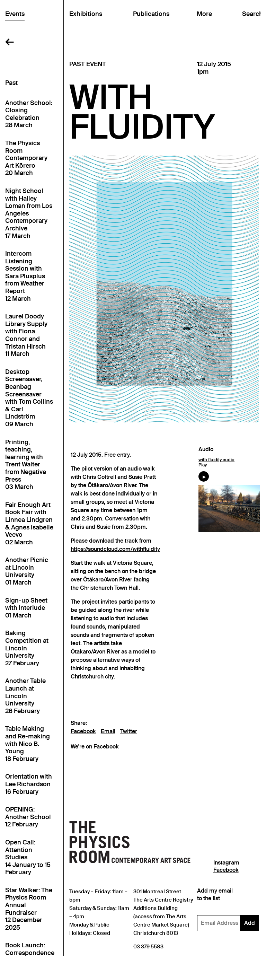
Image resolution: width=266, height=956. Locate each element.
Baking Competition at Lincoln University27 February (26, 648)
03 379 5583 (148, 946)
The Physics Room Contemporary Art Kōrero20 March (26, 158)
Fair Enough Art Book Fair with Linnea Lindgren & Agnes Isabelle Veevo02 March (29, 523)
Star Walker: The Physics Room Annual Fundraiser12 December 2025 (28, 909)
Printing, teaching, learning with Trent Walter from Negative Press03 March (25, 465)
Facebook (83, 731)
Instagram (226, 862)
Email (108, 731)
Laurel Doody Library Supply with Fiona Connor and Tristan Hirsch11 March (26, 335)
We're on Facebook (95, 746)
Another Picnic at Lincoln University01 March (26, 571)
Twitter (128, 731)
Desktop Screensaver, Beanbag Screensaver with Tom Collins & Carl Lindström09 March (29, 398)
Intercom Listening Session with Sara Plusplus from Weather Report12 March (25, 276)
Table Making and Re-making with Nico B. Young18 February (27, 743)
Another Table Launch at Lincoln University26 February (25, 695)
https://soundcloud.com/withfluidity (115, 549)
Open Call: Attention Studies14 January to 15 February (28, 857)
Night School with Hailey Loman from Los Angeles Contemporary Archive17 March (28, 213)
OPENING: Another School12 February (28, 817)
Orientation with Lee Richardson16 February (28, 784)
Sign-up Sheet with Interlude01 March (26, 608)
